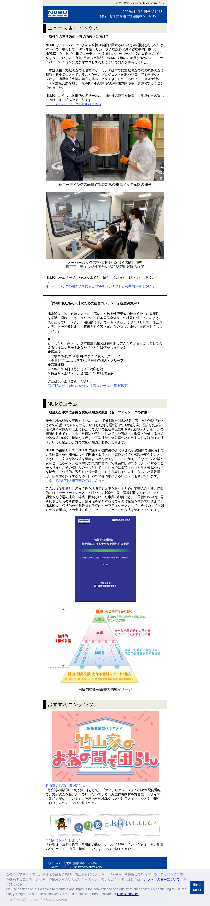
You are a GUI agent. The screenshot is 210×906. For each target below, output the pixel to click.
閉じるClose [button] (197, 887)
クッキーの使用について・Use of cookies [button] (37, 899)
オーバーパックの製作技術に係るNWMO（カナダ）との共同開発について (100, 286)
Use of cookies (128, 894)
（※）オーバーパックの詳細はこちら (73, 104)
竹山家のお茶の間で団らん (65, 785)
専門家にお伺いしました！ (65, 840)
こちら (160, 2)
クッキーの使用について (162, 879)
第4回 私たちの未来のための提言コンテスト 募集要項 (87, 385)
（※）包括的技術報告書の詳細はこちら (75, 480)
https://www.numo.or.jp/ (88, 866)
